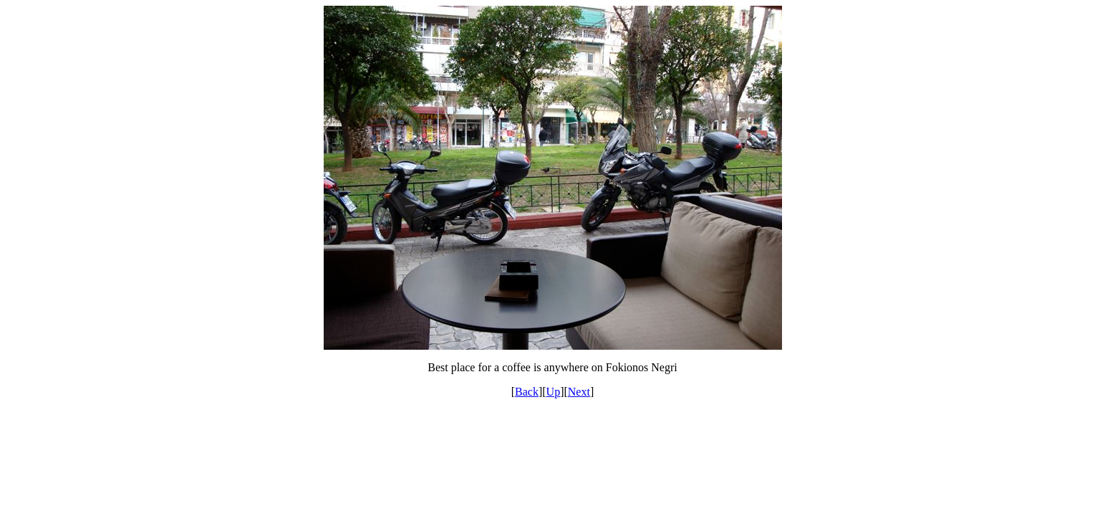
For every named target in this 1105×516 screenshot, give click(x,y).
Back (527, 392)
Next (579, 392)
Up (553, 392)
